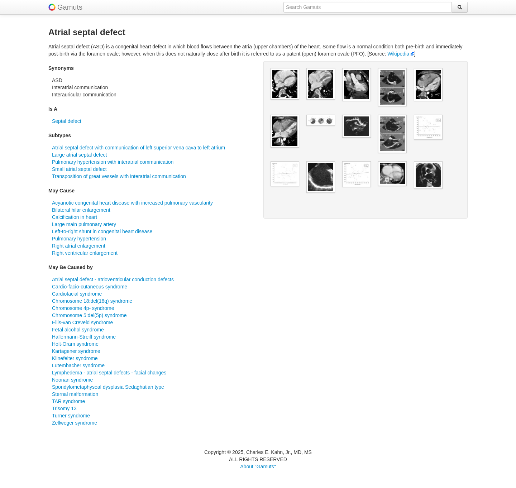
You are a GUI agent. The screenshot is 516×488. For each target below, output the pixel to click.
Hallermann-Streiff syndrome (84, 337)
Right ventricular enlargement (85, 253)
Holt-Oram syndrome (75, 344)
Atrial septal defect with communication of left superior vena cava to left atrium (138, 147)
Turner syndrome (71, 415)
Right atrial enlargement (78, 246)
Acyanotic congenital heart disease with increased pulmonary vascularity (132, 203)
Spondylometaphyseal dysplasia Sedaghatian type (108, 387)
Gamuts (69, 7)
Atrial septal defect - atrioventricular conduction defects (113, 279)
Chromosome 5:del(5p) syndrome (89, 315)
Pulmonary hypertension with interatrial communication (112, 162)
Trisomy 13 (64, 408)
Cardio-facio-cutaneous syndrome (89, 287)
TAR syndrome (68, 401)
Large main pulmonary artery (84, 224)
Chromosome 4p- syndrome (83, 308)
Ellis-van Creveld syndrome (82, 322)
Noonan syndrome (72, 380)
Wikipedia (400, 54)
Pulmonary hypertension (79, 238)
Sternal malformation (75, 394)
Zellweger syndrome (74, 423)
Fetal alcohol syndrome (78, 329)
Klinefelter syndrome (75, 358)
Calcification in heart (74, 217)
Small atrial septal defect (79, 169)
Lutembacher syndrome (78, 365)
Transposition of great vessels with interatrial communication (119, 176)
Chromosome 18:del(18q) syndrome (92, 301)
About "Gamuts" (258, 466)
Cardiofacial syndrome (77, 294)
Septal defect (66, 121)
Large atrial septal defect (79, 155)
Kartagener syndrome (76, 351)
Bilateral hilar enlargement (81, 210)
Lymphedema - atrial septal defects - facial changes (109, 372)
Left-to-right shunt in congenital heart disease (102, 231)
